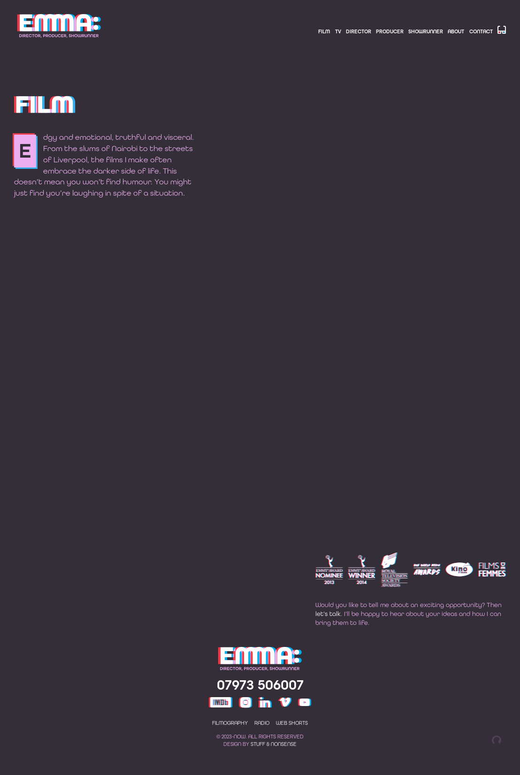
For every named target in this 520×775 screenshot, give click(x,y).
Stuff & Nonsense (274, 757)
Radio (261, 736)
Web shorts (292, 736)
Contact (481, 32)
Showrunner (425, 32)
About (456, 32)
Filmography (230, 736)
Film (324, 32)
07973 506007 (260, 698)
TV (338, 32)
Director (358, 32)
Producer (390, 32)
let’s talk (328, 626)
